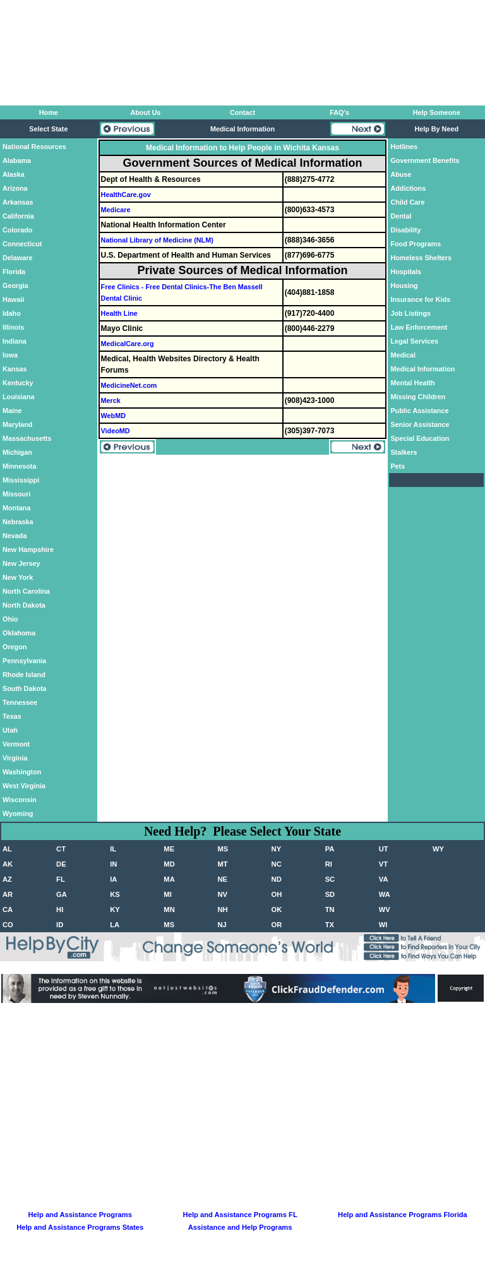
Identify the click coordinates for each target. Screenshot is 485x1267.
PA (330, 849)
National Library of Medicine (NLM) (157, 240)
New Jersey (21, 563)
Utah (10, 730)
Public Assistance (419, 410)
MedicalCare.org (127, 343)
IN (113, 864)
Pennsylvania (24, 660)
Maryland (17, 424)
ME (169, 849)
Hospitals (405, 271)
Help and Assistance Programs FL (240, 1214)
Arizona (15, 188)
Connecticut (22, 244)
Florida (14, 271)
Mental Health (412, 383)
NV (222, 894)
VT (383, 864)
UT (383, 849)
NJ (221, 924)
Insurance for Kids (420, 299)
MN (169, 909)
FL (60, 879)
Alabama (17, 160)
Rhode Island (24, 674)
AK (8, 864)
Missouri (16, 494)
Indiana (15, 341)
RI (328, 864)
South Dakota (25, 688)
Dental (400, 216)
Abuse (400, 174)
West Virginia (24, 786)
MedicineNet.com (129, 385)
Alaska (14, 174)
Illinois (13, 327)
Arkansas (18, 202)
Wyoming (18, 813)
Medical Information (422, 369)
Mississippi (21, 480)
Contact (242, 112)
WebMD (113, 415)
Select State (48, 129)
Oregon (15, 647)
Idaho (12, 313)
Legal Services (414, 341)
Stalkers (403, 452)
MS (222, 849)
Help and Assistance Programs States (79, 1227)
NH (222, 909)
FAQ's (339, 112)
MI (167, 894)
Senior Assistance (419, 424)
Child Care (407, 202)
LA (114, 924)
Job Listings (410, 313)
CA (8, 909)
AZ (7, 879)
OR (277, 924)
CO (8, 924)
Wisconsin (20, 799)
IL (113, 849)
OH (277, 894)
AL (7, 849)
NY (277, 849)
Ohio (10, 619)
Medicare (116, 209)
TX (329, 924)
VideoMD (115, 431)
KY (115, 909)
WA (384, 894)
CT (61, 849)
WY (438, 849)
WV (384, 909)
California (18, 216)
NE (222, 879)
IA (113, 879)
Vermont (16, 744)
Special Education (419, 438)
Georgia (15, 285)
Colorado (17, 230)
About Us (145, 112)
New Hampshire (28, 549)
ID (59, 924)
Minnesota (19, 466)
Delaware (17, 257)
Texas (12, 716)
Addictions (408, 188)
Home (48, 112)
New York (18, 577)
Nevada (15, 535)
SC (330, 879)
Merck (111, 400)
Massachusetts (27, 438)
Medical (403, 355)
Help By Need (436, 129)
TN (330, 909)
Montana (16, 508)
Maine (12, 410)
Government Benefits (424, 160)
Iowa (10, 355)
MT (222, 864)
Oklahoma (19, 633)
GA (61, 894)
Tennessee (20, 702)
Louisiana (18, 396)
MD (169, 864)
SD (330, 894)
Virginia (15, 758)
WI (383, 924)
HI (59, 909)
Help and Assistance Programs (80, 1214)
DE (61, 864)
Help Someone (436, 112)
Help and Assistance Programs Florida (402, 1214)
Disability (405, 230)
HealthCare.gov (126, 194)
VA (383, 879)
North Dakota (24, 605)
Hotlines (403, 146)
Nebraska (18, 521)
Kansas (15, 369)
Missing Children (417, 396)
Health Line (119, 313)
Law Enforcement (418, 327)
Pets (397, 466)
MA (169, 879)
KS (115, 894)
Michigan (17, 452)
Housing (403, 285)
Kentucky (18, 383)
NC (277, 864)
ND (277, 879)
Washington (22, 772)
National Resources (34, 146)
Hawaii (13, 299)
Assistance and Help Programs (240, 1227)
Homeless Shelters (421, 257)
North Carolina (26, 591)
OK (277, 909)
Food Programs (415, 244)
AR (8, 894)
